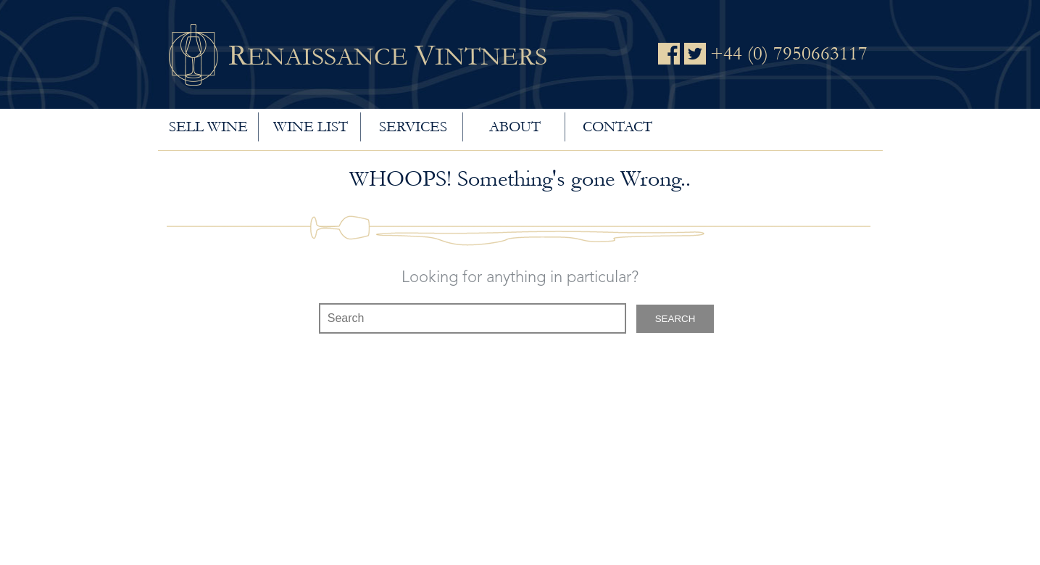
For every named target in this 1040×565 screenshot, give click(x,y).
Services (413, 127)
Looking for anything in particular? (520, 278)
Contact (617, 127)
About (515, 127)
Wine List (310, 127)
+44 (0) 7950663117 (789, 54)
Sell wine (208, 127)
